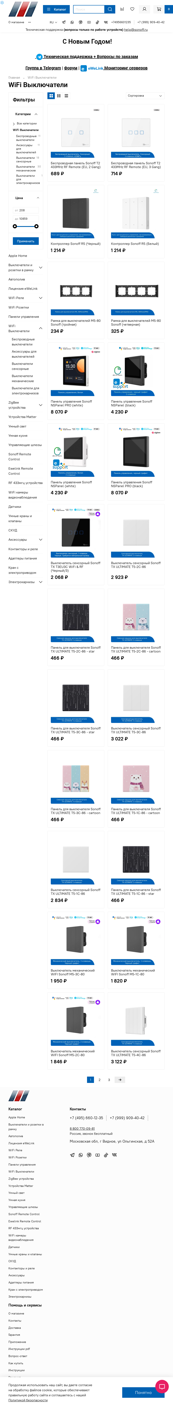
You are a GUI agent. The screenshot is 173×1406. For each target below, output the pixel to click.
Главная (14, 77)
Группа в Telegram (43, 67)
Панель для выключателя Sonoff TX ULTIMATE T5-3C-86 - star (76, 730)
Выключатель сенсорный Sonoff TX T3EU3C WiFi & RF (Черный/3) (75, 567)
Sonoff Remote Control (19, 456)
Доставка (14, 1328)
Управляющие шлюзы (25, 445)
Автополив (16, 279)
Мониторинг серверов (114, 67)
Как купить (15, 1363)
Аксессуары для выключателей (26, 148)
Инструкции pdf (19, 1349)
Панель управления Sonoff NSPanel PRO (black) (131, 484)
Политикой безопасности (28, 1400)
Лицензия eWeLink (23, 288)
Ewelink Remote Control (20, 471)
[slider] (15, 226)
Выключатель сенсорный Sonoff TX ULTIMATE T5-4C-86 (136, 1053)
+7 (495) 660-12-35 (86, 1118)
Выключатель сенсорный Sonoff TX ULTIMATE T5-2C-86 (136, 565)
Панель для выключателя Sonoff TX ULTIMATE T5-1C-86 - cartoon (136, 811)
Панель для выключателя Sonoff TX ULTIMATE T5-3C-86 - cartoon (76, 811)
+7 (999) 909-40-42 (151, 22)
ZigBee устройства (16, 405)
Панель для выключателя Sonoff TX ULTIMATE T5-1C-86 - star (136, 892)
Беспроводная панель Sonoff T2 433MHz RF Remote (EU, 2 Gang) (76, 165)
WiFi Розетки (18, 307)
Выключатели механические (26, 168)
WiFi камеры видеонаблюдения (22, 494)
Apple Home (17, 255)
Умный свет (17, 426)
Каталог (56, 9)
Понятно (143, 1392)
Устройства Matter (22, 417)
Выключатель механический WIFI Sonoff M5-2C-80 (73, 1053)
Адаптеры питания (22, 558)
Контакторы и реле (23, 549)
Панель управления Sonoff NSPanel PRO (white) (71, 403)
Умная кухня (17, 435)
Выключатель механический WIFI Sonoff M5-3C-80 (73, 972)
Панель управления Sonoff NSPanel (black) (131, 403)
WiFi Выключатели (26, 130)
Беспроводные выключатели (26, 138)
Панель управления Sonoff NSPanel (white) (71, 484)
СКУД (12, 530)
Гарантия (14, 1335)
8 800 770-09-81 (82, 1128)
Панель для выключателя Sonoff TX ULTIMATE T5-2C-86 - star (76, 649)
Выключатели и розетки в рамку (21, 267)
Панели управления (23, 316)
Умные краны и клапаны (20, 518)
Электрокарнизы (21, 582)
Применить (25, 241)
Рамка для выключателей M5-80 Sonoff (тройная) (76, 322)
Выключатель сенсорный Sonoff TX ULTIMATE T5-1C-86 (75, 892)
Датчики (14, 506)
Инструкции (16, 1370)
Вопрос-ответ (17, 1356)
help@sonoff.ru (136, 29)
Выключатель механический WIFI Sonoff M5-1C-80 (133, 972)
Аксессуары (17, 539)
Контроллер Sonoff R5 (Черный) (76, 243)
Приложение (17, 1342)
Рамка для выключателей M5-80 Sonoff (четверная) (136, 322)
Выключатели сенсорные (25, 159)
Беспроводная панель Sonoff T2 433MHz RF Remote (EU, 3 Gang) (136, 165)
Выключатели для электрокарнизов (28, 179)
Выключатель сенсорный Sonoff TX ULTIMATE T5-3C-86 (136, 730)
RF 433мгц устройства (25, 483)
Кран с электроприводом (22, 570)
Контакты (14, 1320)
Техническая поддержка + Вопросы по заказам (86, 56)
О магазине (16, 22)
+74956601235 (121, 22)
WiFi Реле (16, 298)
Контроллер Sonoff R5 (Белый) (135, 243)
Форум (70, 67)
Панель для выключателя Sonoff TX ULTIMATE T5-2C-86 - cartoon (136, 649)
